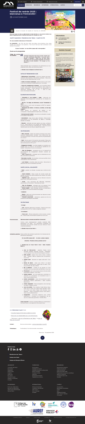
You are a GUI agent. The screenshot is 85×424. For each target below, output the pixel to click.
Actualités (30, 30)
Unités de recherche (61, 370)
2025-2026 (43, 30)
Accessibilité (47, 417)
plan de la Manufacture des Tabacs (27, 318)
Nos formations (35, 367)
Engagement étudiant (61, 392)
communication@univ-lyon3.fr (39, 324)
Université (21, 5)
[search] (79, 5)
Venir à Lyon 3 (35, 389)
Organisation (10, 370)
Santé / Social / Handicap (62, 393)
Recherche (37, 5)
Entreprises (45, 5)
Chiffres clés (10, 374)
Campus (63, 5)
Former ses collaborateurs (13, 386)
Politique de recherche (61, 368)
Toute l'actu (36, 30)
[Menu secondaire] (12, 31)
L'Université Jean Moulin (12, 367)
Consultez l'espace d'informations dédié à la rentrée (23, 313)
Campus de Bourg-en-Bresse (17, 360)
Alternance (34, 374)
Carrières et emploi (17, 417)
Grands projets (11, 371)
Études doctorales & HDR (62, 371)
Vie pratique (59, 395)
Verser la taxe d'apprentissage (14, 389)
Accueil (17, 30)
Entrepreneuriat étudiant (37, 375)
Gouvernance (10, 368)
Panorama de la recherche (62, 367)
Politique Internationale (37, 386)
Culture (58, 389)
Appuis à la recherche (61, 374)
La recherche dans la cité (62, 375)
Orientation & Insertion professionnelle (40, 370)
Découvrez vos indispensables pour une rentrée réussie (24, 315)
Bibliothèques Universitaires (62, 388)
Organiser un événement (13, 378)
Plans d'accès (37, 417)
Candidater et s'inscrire (37, 368)
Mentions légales (58, 417)
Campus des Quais (14, 357)
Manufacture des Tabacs (16, 354)
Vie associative (60, 386)
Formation (29, 5)
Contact (28, 417)
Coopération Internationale (37, 388)
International (54, 5)
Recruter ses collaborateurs (13, 388)
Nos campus (10, 375)
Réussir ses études (36, 371)
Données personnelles (71, 417)
